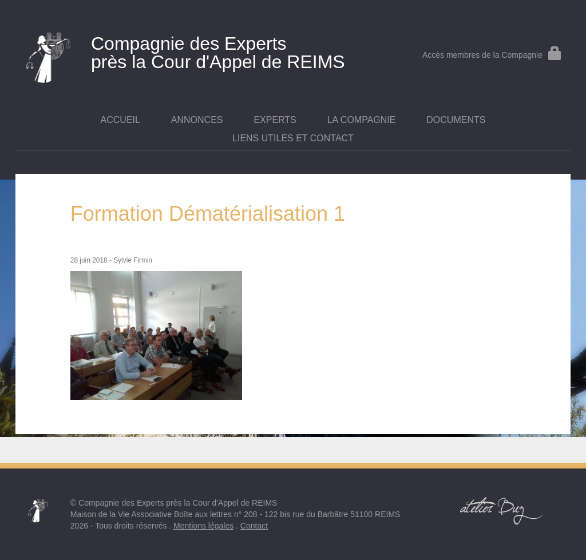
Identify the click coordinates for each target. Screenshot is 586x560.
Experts (275, 120)
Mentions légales (203, 525)
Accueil (120, 120)
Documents (455, 120)
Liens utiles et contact (293, 138)
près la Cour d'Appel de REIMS (200, 50)
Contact (254, 525)
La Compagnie (361, 120)
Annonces (197, 120)
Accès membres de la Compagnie (492, 54)
